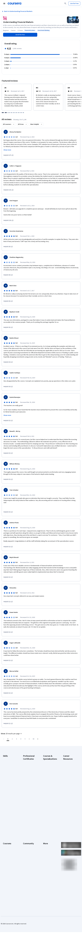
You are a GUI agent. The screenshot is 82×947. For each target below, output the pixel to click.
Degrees (6, 860)
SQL (4, 792)
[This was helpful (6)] (8, 301)
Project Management (9, 785)
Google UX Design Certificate (28, 791)
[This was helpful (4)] (8, 362)
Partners (26, 833)
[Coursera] (14, 3)
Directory (46, 856)
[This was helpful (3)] (8, 420)
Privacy (45, 840)
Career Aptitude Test (70, 761)
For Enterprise (7, 863)
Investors (46, 833)
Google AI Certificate (29, 761)
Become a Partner (8, 873)
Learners (26, 830)
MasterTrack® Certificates (7, 856)
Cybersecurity (7, 767)
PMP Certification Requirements (68, 807)
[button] (11, 733)
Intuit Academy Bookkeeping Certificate (28, 814)
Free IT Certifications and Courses (70, 791)
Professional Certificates (7, 850)
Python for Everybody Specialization (47, 814)
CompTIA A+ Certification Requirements (67, 772)
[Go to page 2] (12, 739)
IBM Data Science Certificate (28, 807)
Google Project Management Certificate (28, 785)
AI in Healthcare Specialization (48, 778)
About (5, 830)
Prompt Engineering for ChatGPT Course (49, 807)
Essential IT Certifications (67, 786)
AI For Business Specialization (48, 768)
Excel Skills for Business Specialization (47, 790)
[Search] (65, 3)
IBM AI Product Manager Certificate (29, 802)
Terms (45, 836)
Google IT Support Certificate (29, 778)
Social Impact (7, 876)
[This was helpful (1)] (8, 723)
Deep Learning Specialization (47, 784)
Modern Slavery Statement (48, 863)
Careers (5, 840)
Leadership (6, 836)
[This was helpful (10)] (8, 220)
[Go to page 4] (21, 739)
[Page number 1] (8, 739)
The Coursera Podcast (27, 844)
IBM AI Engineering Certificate (29, 797)
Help (44, 843)
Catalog (5, 843)
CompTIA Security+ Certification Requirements (69, 779)
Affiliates (46, 859)
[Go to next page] (38, 739)
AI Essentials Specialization (47, 762)
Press (45, 830)
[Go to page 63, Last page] (33, 739)
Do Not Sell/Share (48, 867)
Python (5, 788)
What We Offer (7, 833)
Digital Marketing (8, 773)
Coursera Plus (7, 846)
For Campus (7, 869)
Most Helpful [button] (34, 124)
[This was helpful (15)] (8, 190)
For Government (8, 866)
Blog (24, 840)
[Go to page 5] (25, 739)
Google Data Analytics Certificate (29, 773)
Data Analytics (7, 770)
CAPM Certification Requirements (69, 766)
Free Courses (7, 879)
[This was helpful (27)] (8, 155)
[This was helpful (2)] (8, 546)
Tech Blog (26, 848)
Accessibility (47, 846)
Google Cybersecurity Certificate (27, 767)
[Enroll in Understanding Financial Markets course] (20, 35)
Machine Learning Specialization (48, 802)
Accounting (6, 758)
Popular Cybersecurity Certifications (67, 814)
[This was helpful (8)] (8, 246)
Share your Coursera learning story (9, 883)
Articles (45, 852)
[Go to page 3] (16, 739)
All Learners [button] (7, 124)
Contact (45, 849)
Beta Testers (27, 836)
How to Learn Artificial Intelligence (70, 802)
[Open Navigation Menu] (4, 3)
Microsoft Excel (8, 782)
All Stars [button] (21, 124)
